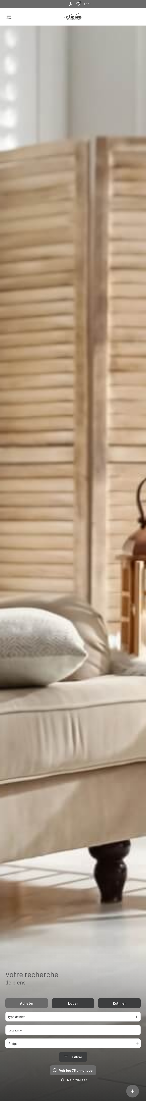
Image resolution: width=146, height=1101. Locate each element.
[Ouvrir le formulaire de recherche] (73, 1057)
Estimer (119, 1003)
